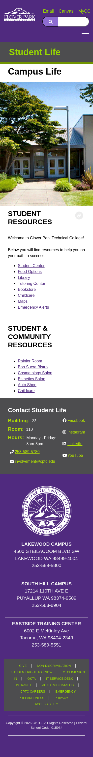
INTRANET (23, 685)
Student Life (35, 52)
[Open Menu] (85, 33)
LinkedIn (75, 444)
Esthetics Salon (31, 379)
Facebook (76, 420)
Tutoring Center (31, 283)
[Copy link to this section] (79, 88)
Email (48, 11)
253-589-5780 (27, 452)
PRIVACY (61, 698)
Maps (23, 301)
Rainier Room (30, 361)
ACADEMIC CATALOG (58, 685)
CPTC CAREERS (33, 691)
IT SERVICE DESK (59, 678)
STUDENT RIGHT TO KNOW (32, 672)
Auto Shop (27, 385)
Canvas (66, 11)
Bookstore (27, 289)
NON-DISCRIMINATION (54, 666)
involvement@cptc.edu (35, 461)
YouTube (75, 455)
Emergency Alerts (33, 307)
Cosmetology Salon (35, 373)
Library (24, 277)
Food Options (30, 272)
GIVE (23, 666)
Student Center (31, 266)
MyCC (84, 11)
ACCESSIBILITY (46, 704)
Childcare (26, 295)
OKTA (32, 678)
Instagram (76, 432)
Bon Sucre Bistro (33, 367)
